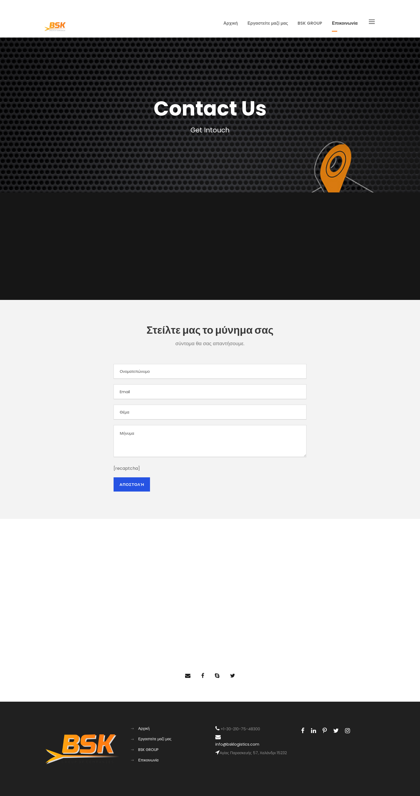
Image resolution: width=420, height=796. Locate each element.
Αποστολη (132, 484)
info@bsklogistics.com (237, 744)
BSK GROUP (310, 23)
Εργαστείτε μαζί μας (268, 23)
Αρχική (230, 23)
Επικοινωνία (345, 23)
